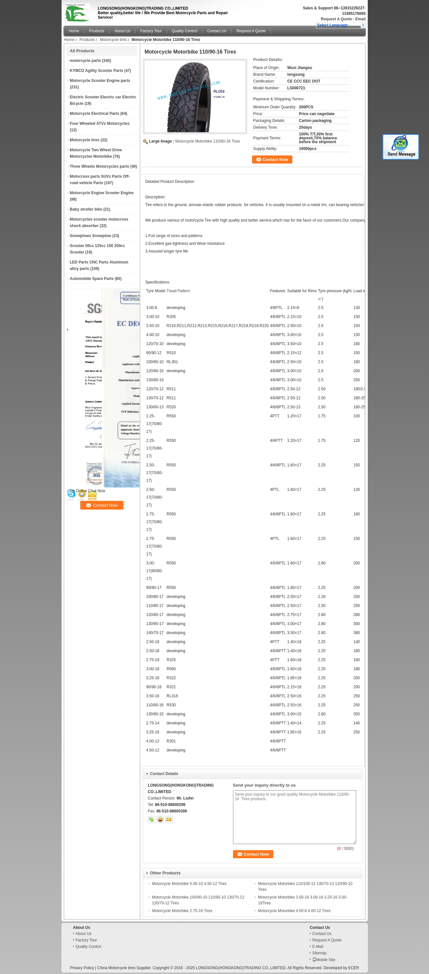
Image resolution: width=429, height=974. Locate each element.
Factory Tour (150, 31)
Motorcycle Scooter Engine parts (100, 80)
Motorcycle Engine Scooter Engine (102, 193)
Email (360, 19)
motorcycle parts (85, 60)
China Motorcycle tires (116, 968)
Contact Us (216, 31)
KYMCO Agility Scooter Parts (96, 70)
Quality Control (184, 31)
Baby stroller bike (86, 209)
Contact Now (275, 159)
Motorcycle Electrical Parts (94, 113)
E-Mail (317, 946)
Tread (172, 291)
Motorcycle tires (113, 39)
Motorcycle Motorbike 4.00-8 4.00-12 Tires (294, 911)
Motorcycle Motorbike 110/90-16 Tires (207, 141)
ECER (353, 968)
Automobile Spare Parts (92, 278)
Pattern (184, 291)
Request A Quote (336, 19)
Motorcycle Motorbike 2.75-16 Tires (182, 911)
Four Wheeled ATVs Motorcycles (100, 123)
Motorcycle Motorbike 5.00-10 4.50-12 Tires (189, 883)
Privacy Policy (82, 968)
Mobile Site (323, 960)
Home (74, 31)
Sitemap (319, 953)
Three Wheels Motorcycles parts (99, 166)
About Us (122, 31)
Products (96, 31)
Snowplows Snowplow (91, 236)
